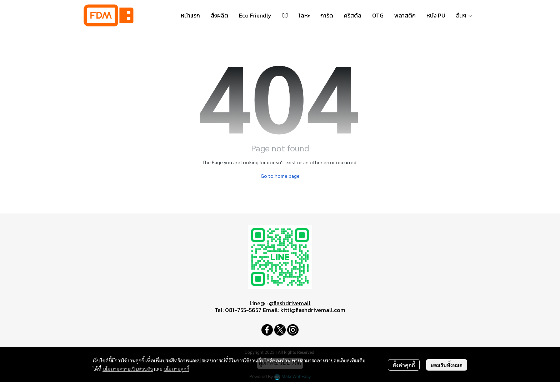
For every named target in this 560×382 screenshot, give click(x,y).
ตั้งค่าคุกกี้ (403, 365)
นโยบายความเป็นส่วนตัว (127, 369)
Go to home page (280, 175)
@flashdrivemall (290, 303)
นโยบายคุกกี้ (176, 369)
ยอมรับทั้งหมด (446, 365)
